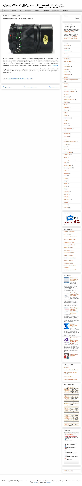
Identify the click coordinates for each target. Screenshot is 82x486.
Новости (66, 110)
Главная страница (30, 87)
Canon (65, 175)
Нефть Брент (66, 423)
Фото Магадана (68, 152)
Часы (65, 162)
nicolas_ (36, 482)
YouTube (66, 207)
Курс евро (67, 390)
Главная (6, 10)
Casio (65, 178)
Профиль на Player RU (70, 258)
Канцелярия (67, 74)
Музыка (66, 102)
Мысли (65, 104)
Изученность (67, 66)
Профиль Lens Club (69, 242)
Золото (67, 415)
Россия (65, 125)
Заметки (37, 10)
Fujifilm (65, 183)
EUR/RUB (66, 403)
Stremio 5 (66, 367)
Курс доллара (66, 389)
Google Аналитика (68, 470)
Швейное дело (67, 165)
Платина (66, 417)
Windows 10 (67, 199)
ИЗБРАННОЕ (73, 38)
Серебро (66, 416)
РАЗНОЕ (74, 37)
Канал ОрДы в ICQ (68, 250)
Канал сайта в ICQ (68, 247)
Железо (66, 56)
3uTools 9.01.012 (68, 376)
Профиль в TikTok (68, 263)
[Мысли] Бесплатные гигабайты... (73, 325)
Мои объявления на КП (70, 239)
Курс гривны (67, 396)
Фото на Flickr (67, 234)
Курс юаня (67, 395)
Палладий (67, 418)
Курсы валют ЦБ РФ (71, 387)
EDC (65, 181)
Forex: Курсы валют (71, 405)
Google (65, 186)
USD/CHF (66, 409)
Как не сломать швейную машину (74, 355)
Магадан (66, 94)
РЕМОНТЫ (66, 38)
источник (55, 65)
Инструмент (67, 69)
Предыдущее (54, 87)
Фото (31, 78)
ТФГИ (65, 139)
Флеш (65, 147)
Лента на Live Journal (69, 244)
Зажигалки (66, 58)
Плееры (66, 120)
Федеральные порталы (70, 141)
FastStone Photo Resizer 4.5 (71, 370)
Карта (65, 77)
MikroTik (66, 194)
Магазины (66, 97)
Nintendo (66, 196)
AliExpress (65, 10)
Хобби (65, 157)
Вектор (65, 48)
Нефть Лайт (67, 424)
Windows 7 (66, 202)
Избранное (28, 10)
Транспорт (66, 136)
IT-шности (66, 191)
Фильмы (66, 144)
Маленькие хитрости (69, 99)
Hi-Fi (65, 189)
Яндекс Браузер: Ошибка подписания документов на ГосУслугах (74, 310)
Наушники (66, 107)
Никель (66, 420)
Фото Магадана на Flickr (70, 269)
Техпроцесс (67, 133)
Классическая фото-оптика (16, 78)
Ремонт (66, 123)
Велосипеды (67, 50)
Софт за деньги (68, 128)
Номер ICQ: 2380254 (69, 252)
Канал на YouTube (68, 260)
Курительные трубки (69, 91)
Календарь (46, 10)
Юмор (65, 170)
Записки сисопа (68, 61)
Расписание (55, 10)
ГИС (21, 10)
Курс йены (67, 398)
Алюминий (67, 419)
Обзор (65, 115)
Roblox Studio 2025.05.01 (70, 379)
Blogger (49, 482)
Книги (65, 86)
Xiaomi (65, 204)
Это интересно (67, 168)
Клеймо (27, 78)
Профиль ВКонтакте (69, 231)
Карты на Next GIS (68, 255)
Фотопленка (67, 154)
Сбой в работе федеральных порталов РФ (74, 279)
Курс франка (66, 397)
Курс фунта (67, 391)
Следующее (7, 87)
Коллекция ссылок (68, 89)
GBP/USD (66, 408)
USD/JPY (66, 410)
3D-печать (66, 45)
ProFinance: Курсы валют (71, 399)
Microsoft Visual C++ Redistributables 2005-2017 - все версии (74, 340)
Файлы (14, 10)
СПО (65, 131)
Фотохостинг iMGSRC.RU (70, 237)
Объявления (67, 118)
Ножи (65, 112)
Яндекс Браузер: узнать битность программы (74, 294)
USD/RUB (66, 402)
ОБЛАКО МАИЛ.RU (69, 31)
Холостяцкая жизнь (69, 160)
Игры (65, 64)
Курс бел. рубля (67, 392)
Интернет (66, 72)
